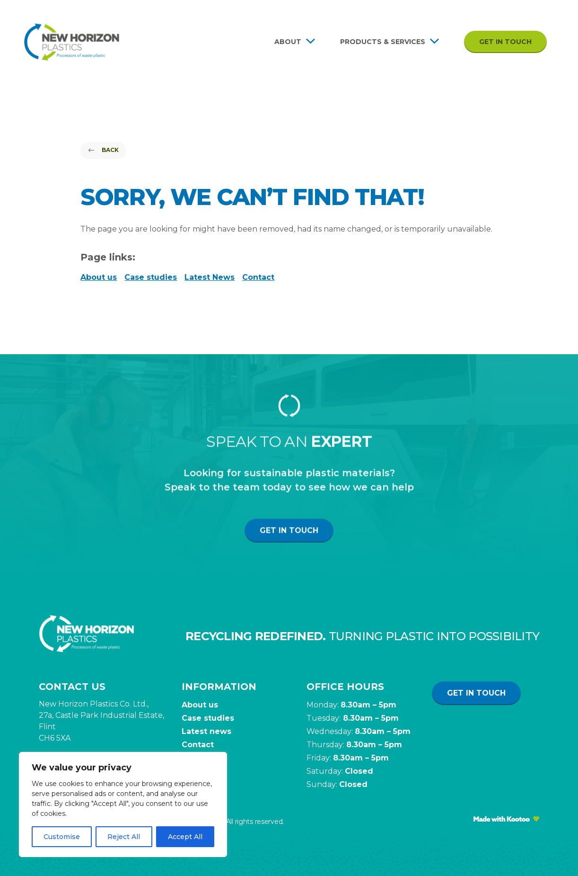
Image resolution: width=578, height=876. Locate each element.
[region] (123, 804)
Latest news (206, 731)
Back (103, 149)
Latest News (209, 277)
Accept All (185, 836)
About (287, 41)
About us (98, 277)
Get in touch (505, 41)
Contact (258, 277)
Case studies (150, 277)
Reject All (123, 836)
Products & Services (382, 41)
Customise (62, 836)
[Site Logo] (71, 42)
